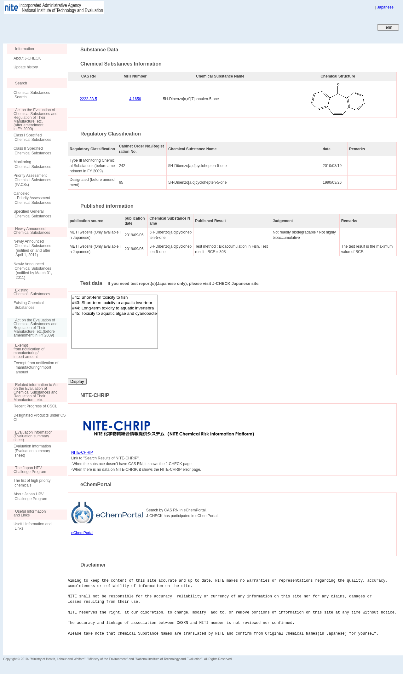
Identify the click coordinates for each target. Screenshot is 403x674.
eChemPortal (82, 533)
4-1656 (135, 99)
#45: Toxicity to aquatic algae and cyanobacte (115, 313)
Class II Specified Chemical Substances (32, 150)
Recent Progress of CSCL (35, 406)
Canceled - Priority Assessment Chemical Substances (32, 198)
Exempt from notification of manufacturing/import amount (36, 367)
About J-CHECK (27, 58)
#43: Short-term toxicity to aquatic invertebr (115, 303)
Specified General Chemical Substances (32, 213)
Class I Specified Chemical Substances (32, 137)
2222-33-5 (88, 99)
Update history (26, 67)
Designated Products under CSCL (40, 417)
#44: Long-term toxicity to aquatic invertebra (115, 308)
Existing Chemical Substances (28, 305)
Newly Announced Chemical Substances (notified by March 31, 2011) (33, 271)
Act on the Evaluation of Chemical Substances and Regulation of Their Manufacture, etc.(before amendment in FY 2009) (32, 327)
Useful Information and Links (33, 526)
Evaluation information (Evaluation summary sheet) (32, 451)
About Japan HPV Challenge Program (30, 496)
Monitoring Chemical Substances (32, 164)
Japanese (385, 7)
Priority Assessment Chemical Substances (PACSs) (32, 180)
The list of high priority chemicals (32, 482)
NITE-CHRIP (82, 452)
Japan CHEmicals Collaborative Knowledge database (79, 27)
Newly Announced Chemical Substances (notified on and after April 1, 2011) (32, 248)
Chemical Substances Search (32, 94)
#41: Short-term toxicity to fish (115, 297)
